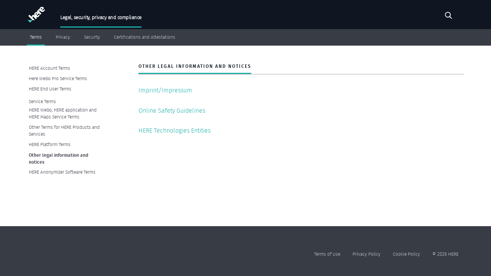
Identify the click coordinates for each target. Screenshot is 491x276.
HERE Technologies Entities (174, 130)
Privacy (63, 37)
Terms (36, 37)
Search (448, 16)
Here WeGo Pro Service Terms (58, 78)
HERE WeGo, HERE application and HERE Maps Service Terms (63, 113)
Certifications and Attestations (144, 37)
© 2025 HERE (445, 254)
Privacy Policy (367, 254)
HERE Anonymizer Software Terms (62, 172)
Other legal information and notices (58, 158)
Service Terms (42, 101)
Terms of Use (327, 254)
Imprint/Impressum (165, 90)
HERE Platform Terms (50, 144)
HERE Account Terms (49, 68)
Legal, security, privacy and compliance (101, 17)
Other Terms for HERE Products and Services (64, 130)
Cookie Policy (406, 254)
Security (92, 37)
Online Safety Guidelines (171, 110)
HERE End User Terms (50, 88)
